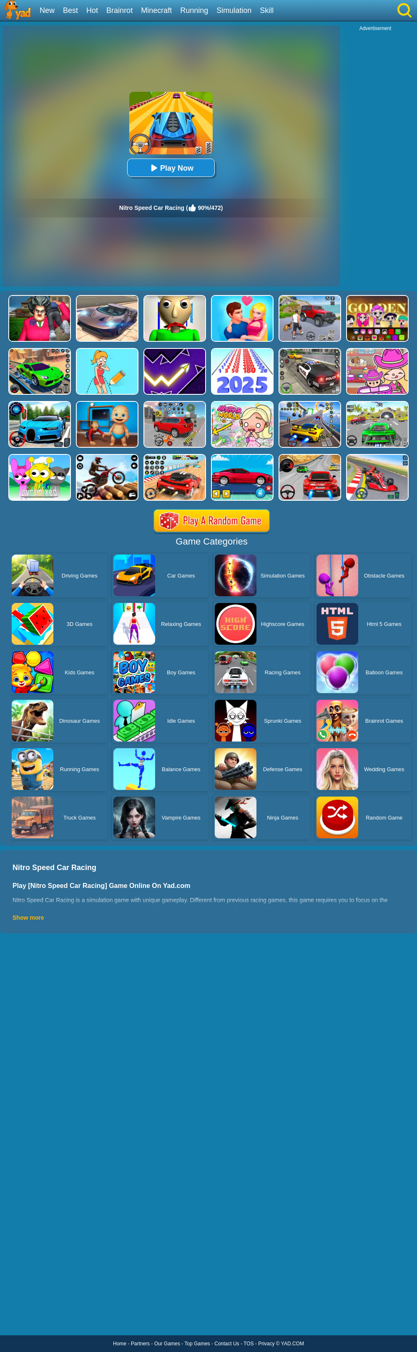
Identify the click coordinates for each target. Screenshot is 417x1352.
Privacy (266, 1344)
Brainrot (119, 10)
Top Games (197, 1344)
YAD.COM (292, 1344)
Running (194, 10)
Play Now (170, 168)
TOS (249, 1344)
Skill (267, 10)
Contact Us (226, 1344)
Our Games (167, 1344)
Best (70, 10)
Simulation (233, 10)
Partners (140, 1344)
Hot (92, 10)
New (47, 10)
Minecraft (156, 10)
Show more (28, 917)
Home (119, 1344)
